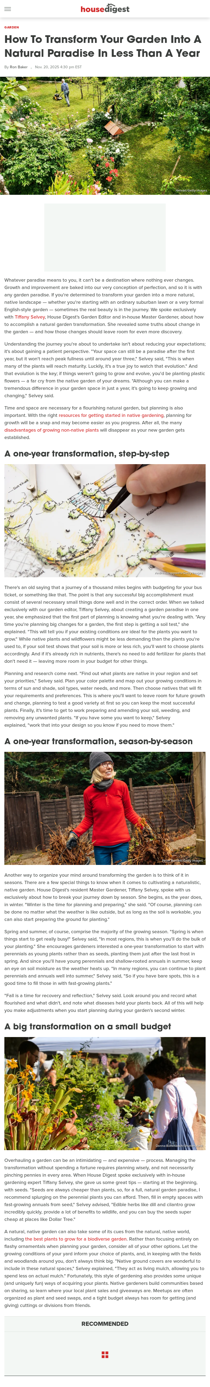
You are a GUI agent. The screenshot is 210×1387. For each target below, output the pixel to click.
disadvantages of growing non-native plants (51, 430)
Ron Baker (19, 67)
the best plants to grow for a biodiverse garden (76, 1238)
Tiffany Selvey (30, 316)
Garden (11, 27)
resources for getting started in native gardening (111, 415)
